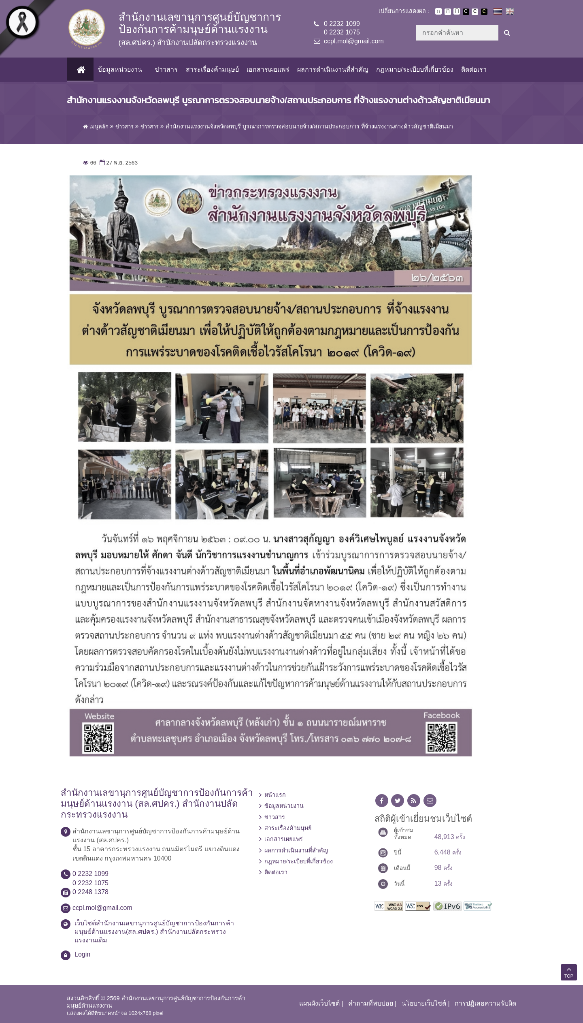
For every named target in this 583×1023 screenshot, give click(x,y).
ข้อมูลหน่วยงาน (120, 69)
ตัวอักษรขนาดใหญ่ (456, 11)
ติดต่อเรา (473, 69)
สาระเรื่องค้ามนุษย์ (211, 69)
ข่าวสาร (166, 69)
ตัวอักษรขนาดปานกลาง (448, 12)
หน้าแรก (275, 795)
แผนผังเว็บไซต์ (319, 1003)
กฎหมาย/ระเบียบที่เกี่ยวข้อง (414, 69)
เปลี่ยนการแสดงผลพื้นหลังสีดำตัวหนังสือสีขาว (466, 12)
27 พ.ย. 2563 (118, 163)
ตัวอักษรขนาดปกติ (438, 11)
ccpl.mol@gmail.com (354, 41)
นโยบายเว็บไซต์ (424, 1003)
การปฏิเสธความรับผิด (485, 1003)
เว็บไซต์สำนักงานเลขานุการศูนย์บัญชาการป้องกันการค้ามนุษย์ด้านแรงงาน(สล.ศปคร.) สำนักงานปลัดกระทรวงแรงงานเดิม (154, 932)
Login (82, 954)
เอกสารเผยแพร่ (267, 69)
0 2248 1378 (90, 891)
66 (89, 163)
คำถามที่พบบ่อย (370, 1003)
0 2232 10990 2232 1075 (342, 28)
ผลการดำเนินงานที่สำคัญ (332, 69)
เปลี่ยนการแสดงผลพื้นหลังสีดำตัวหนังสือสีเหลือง (484, 12)
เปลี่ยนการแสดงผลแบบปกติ (475, 12)
